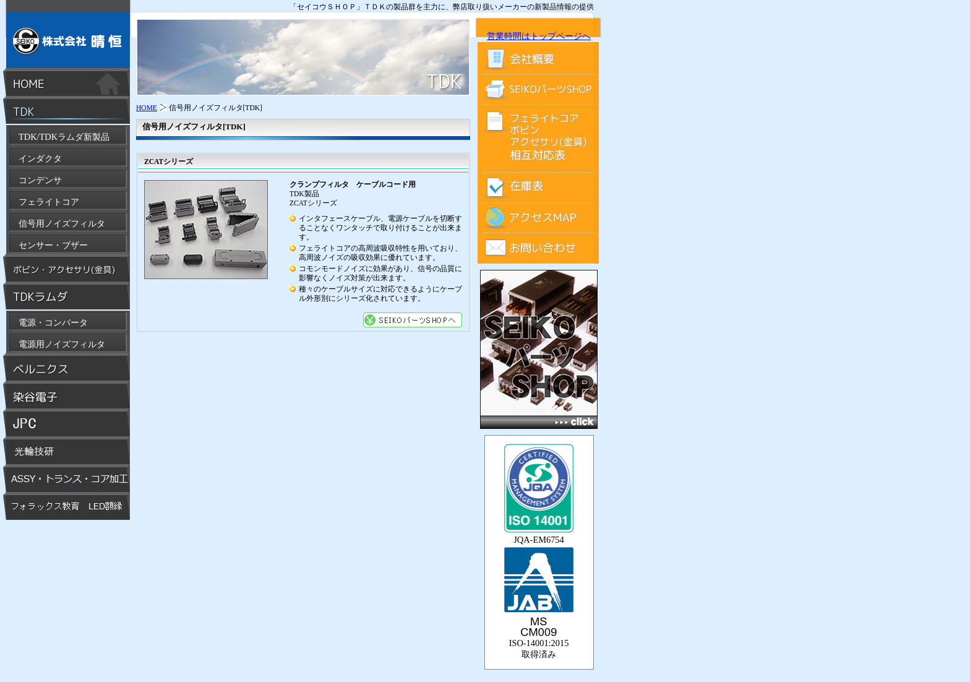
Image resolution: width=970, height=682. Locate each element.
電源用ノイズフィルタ (62, 344)
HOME (146, 107)
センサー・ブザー (53, 245)
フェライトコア (49, 202)
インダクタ (40, 158)
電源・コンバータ (53, 322)
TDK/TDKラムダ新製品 (64, 137)
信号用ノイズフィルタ (62, 223)
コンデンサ (40, 180)
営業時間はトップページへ (539, 36)
